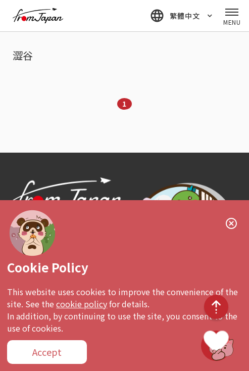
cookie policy (81, 304)
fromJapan (38, 15)
